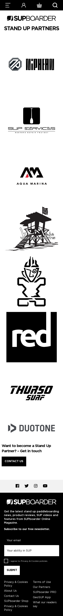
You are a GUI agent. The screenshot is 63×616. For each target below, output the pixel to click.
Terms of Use (42, 582)
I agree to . (29, 561)
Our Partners (41, 587)
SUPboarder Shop (16, 601)
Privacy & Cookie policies (34, 561)
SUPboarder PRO (44, 592)
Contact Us (14, 461)
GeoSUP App (42, 597)
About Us (10, 591)
